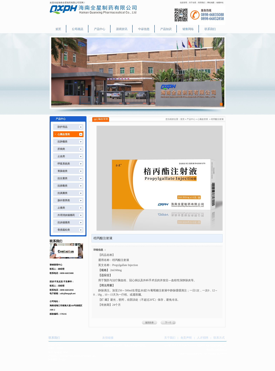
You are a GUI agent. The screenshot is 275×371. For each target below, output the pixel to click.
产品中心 (191, 119)
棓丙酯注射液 (217, 119)
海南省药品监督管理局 (134, 345)
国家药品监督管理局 (112, 345)
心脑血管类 (202, 119)
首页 (182, 119)
